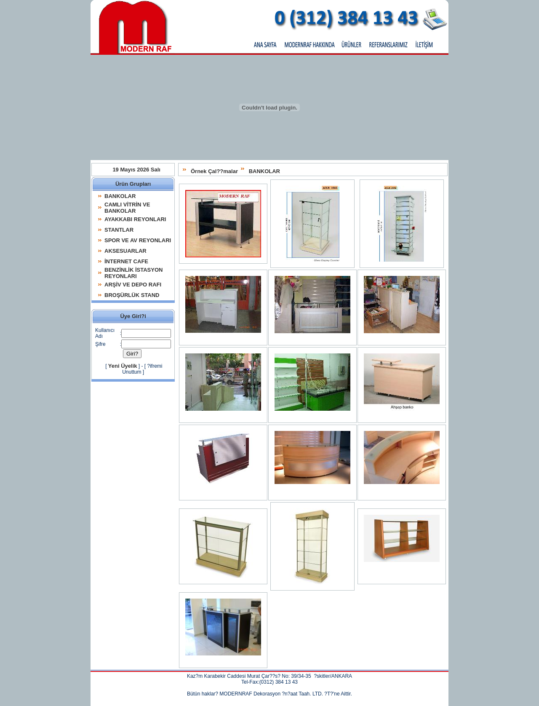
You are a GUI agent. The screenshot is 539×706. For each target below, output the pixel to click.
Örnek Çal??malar (218, 171)
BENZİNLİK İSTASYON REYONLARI (133, 273)
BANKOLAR (268, 171)
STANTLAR (118, 230)
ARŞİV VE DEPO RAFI (132, 284)
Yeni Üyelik (114, 364)
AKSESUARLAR (125, 251)
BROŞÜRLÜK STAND (131, 295)
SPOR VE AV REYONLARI (137, 240)
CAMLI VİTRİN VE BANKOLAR (127, 207)
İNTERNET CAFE (126, 261)
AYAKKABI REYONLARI (135, 219)
